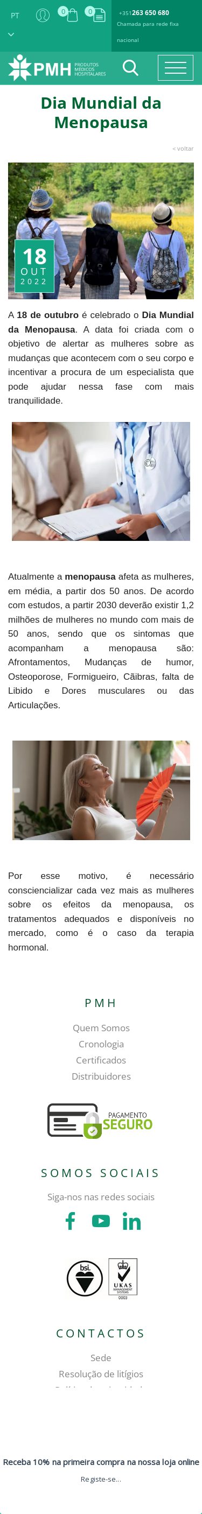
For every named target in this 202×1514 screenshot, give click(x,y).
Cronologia (101, 1044)
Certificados (101, 1060)
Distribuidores (101, 1076)
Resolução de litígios (101, 1374)
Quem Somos (101, 1028)
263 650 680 (150, 12)
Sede (101, 1357)
